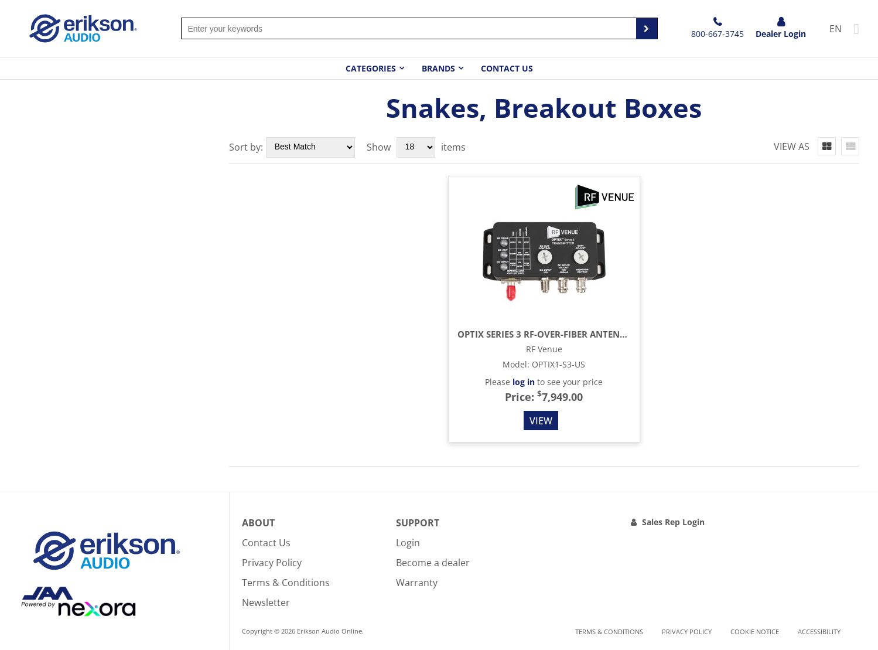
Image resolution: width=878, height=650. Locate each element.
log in (524, 381)
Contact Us (507, 68)
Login (408, 542)
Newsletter (266, 602)
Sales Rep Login (673, 522)
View (540, 420)
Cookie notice (754, 631)
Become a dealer (433, 562)
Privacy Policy (272, 562)
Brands (438, 68)
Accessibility (819, 631)
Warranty (417, 582)
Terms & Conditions (286, 582)
